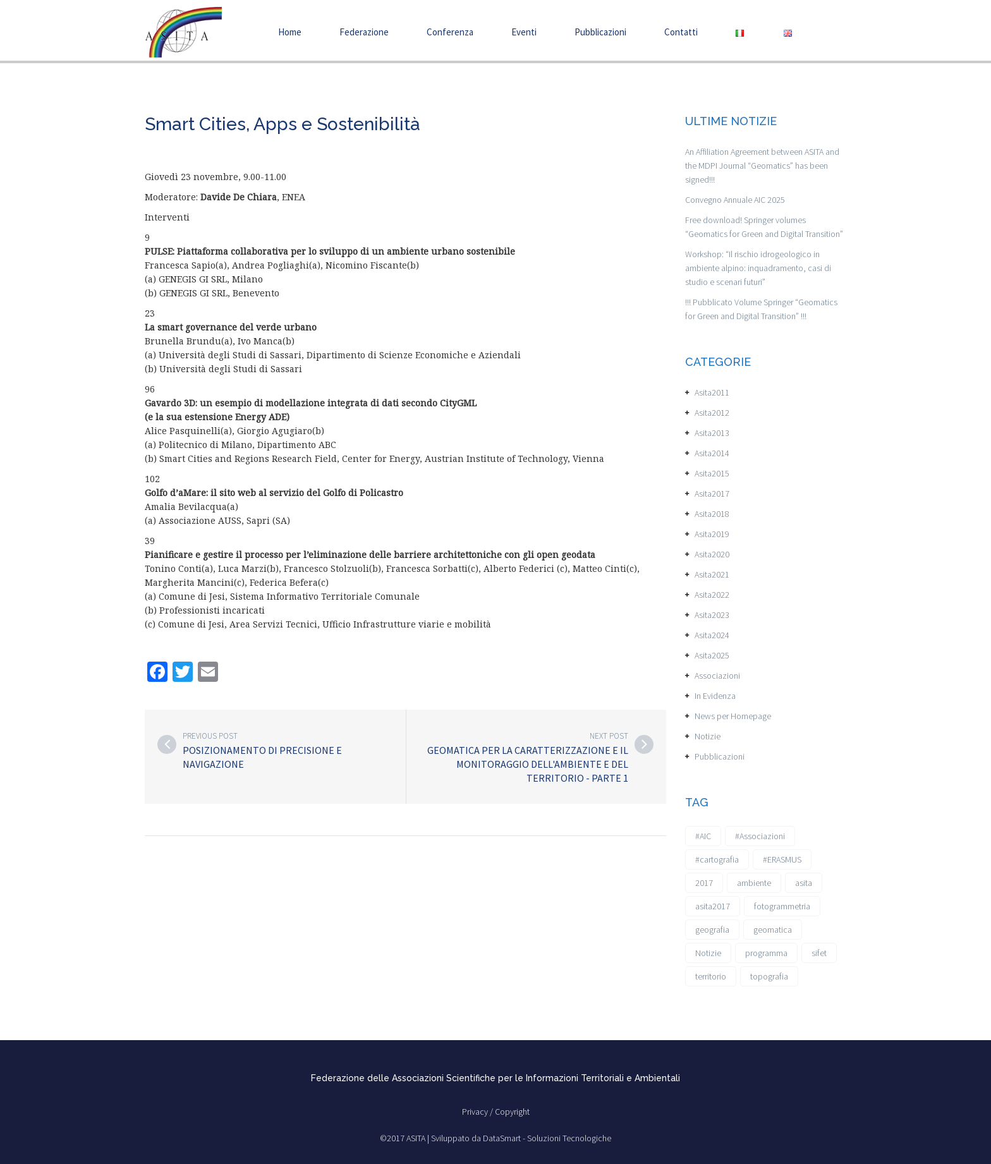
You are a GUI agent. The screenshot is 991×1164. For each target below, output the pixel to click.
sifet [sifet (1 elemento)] (819, 953)
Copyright (512, 1111)
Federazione (364, 32)
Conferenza (450, 32)
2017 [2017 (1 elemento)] (704, 882)
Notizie (707, 736)
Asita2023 (712, 615)
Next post (609, 736)
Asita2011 (712, 392)
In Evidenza (715, 695)
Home (289, 32)
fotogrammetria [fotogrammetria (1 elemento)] (782, 906)
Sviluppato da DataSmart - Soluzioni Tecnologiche (521, 1138)
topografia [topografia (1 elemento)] (769, 976)
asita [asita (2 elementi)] (803, 882)
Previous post (210, 736)
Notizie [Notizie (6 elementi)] (708, 953)
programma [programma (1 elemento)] (766, 953)
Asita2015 (712, 473)
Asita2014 (712, 453)
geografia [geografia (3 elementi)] (712, 929)
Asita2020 (712, 554)
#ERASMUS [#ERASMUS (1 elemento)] (782, 859)
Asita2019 (712, 534)
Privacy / (478, 1111)
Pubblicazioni (600, 32)
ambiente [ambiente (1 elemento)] (754, 882)
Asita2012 (712, 412)
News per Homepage (733, 716)
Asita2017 (712, 493)
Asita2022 (712, 594)
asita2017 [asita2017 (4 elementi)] (712, 906)
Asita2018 (712, 513)
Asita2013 (712, 433)
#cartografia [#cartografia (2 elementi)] (717, 859)
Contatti (681, 32)
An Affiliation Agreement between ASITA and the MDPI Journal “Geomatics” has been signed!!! (762, 165)
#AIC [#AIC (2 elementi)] (703, 836)
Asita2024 (712, 635)
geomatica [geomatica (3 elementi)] (772, 929)
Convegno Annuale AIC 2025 (735, 199)
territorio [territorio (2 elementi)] (710, 976)
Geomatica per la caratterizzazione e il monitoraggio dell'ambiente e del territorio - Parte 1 (527, 764)
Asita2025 (712, 655)
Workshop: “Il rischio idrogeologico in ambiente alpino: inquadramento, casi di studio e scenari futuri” (758, 268)
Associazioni (717, 675)
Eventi (524, 32)
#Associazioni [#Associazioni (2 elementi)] (760, 836)
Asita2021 (712, 574)
